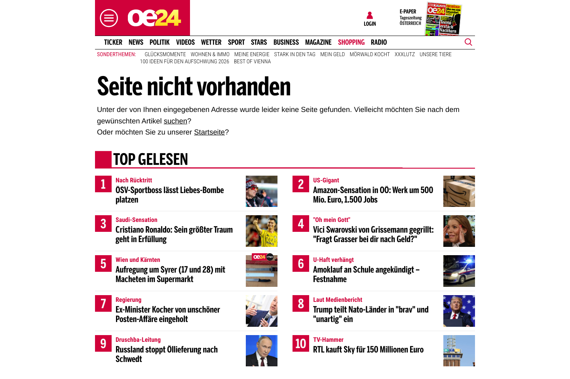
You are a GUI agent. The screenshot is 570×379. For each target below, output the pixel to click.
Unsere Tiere (436, 54)
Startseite (209, 132)
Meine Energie (252, 54)
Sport (236, 42)
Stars (259, 42)
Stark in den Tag (295, 54)
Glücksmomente (165, 54)
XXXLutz (405, 54)
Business (286, 42)
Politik (160, 42)
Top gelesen (150, 160)
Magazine (318, 42)
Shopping (351, 42)
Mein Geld (332, 54)
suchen (175, 121)
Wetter (211, 42)
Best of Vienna (252, 62)
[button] (107, 18)
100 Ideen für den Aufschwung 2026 (184, 62)
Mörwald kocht (370, 54)
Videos (185, 42)
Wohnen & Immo (210, 54)
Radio (379, 42)
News (136, 42)
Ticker (113, 42)
